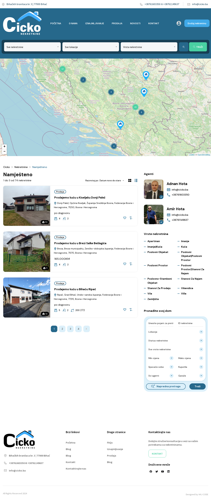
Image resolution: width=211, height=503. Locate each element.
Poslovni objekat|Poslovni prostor (191, 256)
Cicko (6, 167)
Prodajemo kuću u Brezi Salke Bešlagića (80, 243)
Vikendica (187, 288)
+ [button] (4, 146)
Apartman (153, 241)
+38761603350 (180, 194)
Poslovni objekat (157, 252)
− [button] (4, 151)
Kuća (184, 246)
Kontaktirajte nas (76, 468)
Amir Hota (176, 208)
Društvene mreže (159, 464)
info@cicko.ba (197, 4)
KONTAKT (153, 23)
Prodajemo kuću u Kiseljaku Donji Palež (79, 197)
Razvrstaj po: (92, 180)
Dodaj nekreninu (197, 23)
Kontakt (70, 462)
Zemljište (153, 299)
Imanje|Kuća (154, 246)
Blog (68, 449)
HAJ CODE (203, 494)
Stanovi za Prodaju (159, 288)
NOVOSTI (135, 23)
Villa (183, 293)
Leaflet (191, 155)
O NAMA (73, 23)
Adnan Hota (178, 183)
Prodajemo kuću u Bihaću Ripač (75, 289)
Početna (70, 442)
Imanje (185, 241)
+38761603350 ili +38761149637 (159, 4)
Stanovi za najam (191, 278)
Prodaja (60, 191)
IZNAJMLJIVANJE (94, 23)
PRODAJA (117, 23)
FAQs (110, 442)
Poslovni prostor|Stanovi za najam (192, 269)
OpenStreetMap (204, 155)
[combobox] (32, 46)
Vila (149, 293)
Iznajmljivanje (115, 449)
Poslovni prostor (157, 265)
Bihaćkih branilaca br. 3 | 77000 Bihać (24, 4)
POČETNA (55, 23)
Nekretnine (21, 167)
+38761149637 (180, 220)
